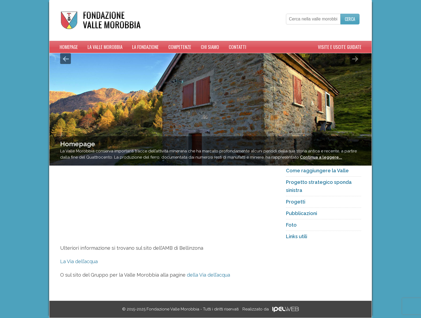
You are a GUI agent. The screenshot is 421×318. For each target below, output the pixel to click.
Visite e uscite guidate (339, 47)
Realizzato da (270, 309)
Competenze (179, 47)
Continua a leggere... (321, 157)
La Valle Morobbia (105, 47)
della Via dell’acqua (208, 275)
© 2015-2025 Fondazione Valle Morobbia (180, 309)
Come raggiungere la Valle (317, 170)
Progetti (295, 202)
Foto (291, 225)
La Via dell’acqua (79, 261)
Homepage (69, 47)
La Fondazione (145, 47)
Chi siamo (210, 47)
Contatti (237, 47)
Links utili (296, 236)
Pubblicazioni (301, 213)
